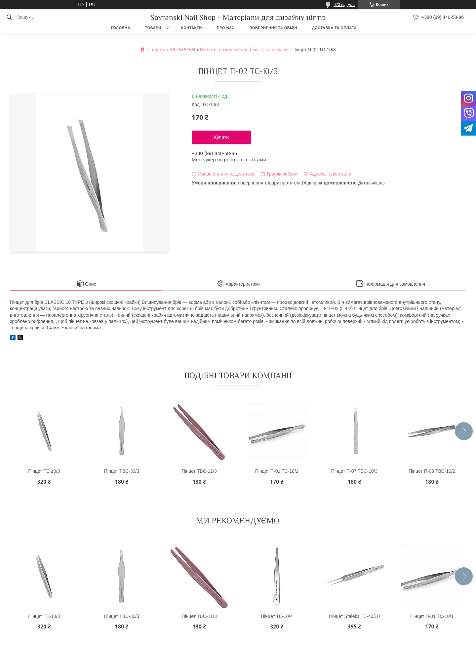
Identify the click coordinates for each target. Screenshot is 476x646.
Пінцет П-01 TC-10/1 (276, 471)
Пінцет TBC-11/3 (199, 471)
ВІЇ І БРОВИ (182, 49)
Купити (221, 137)
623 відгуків (344, 4)
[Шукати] (9, 17)
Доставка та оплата (334, 28)
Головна (120, 28)
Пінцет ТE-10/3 (44, 471)
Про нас (226, 28)
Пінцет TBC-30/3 (121, 471)
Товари (153, 28)
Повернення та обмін (273, 28)
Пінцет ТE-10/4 (277, 616)
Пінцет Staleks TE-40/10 (354, 616)
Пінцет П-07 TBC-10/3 (354, 471)
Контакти (191, 28)
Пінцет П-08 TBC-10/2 (432, 471)
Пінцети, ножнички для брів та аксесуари (244, 49)
